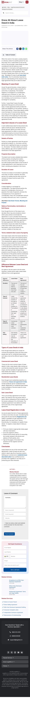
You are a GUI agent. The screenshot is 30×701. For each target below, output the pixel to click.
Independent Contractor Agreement (13, 612)
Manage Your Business (7, 9)
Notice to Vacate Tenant (10, 602)
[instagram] (15, 652)
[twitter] (11, 652)
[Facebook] (17, 48)
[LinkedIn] (23, 48)
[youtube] (18, 652)
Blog (9, 7)
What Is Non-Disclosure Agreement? (15, 586)
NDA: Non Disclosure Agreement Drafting (15, 607)
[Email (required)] (15, 514)
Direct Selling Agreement (10, 604)
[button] (9, 55)
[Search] (3, 13)
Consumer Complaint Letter (11, 610)
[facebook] (8, 652)
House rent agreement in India (18, 382)
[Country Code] (7, 556)
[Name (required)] (15, 510)
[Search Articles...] (15, 13)
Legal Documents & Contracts (17, 7)
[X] (20, 48)
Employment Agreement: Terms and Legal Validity (17, 592)
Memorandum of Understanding (12, 615)
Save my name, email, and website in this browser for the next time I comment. (14, 524)
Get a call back (15, 570)
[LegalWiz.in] (7, 1)
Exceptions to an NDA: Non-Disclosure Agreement (16, 581)
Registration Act (22, 416)
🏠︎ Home (4, 7)
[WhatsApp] (26, 48)
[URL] (15, 518)
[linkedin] (21, 652)
